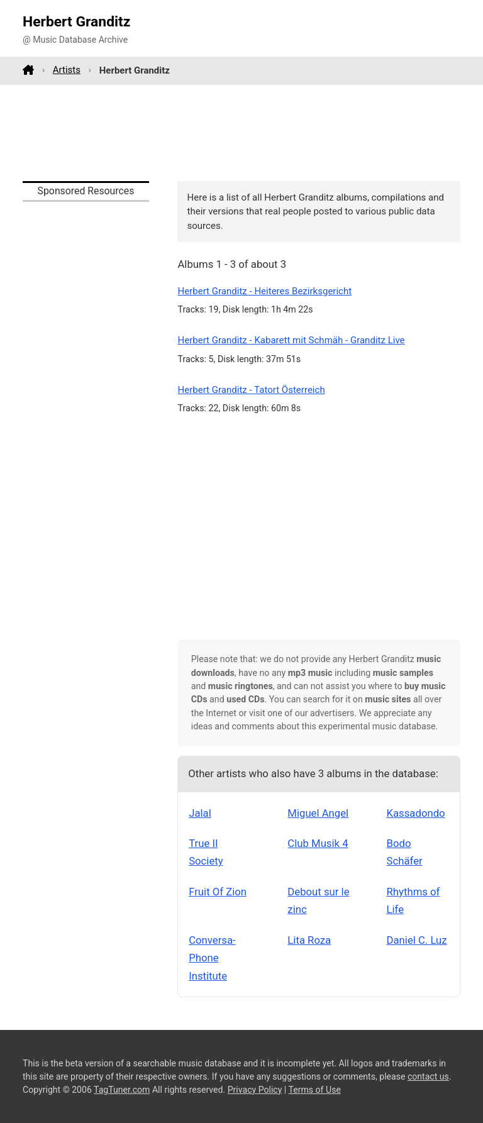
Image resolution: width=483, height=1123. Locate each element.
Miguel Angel (317, 813)
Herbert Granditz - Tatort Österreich (251, 390)
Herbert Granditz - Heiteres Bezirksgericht (264, 291)
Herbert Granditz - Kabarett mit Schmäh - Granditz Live (290, 340)
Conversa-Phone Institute (212, 958)
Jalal (200, 813)
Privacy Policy (255, 1090)
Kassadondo (416, 813)
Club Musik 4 (317, 843)
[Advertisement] (241, 132)
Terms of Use (315, 1090)
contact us (428, 1076)
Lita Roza (309, 940)
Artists (66, 69)
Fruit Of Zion (218, 891)
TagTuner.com (122, 1090)
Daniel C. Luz (417, 940)
